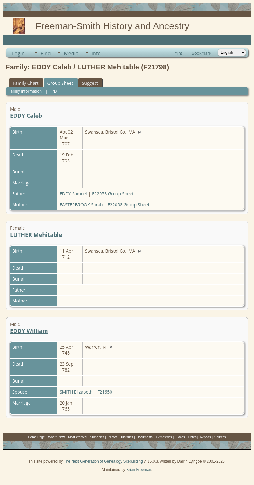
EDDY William (29, 331)
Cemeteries (164, 437)
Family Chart (26, 83)
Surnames (97, 437)
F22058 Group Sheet (113, 194)
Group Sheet (60, 83)
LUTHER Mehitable (36, 234)
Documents (145, 437)
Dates (192, 437)
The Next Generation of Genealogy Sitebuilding (103, 461)
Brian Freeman (138, 469)
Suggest (90, 83)
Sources (220, 437)
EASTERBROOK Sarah (81, 205)
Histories (127, 437)
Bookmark (201, 53)
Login (18, 53)
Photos (112, 437)
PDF (55, 91)
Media (71, 53)
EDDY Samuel (73, 194)
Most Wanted (77, 437)
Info (96, 53)
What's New (56, 437)
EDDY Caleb (26, 115)
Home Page (36, 437)
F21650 (104, 392)
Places (180, 437)
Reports (205, 437)
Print (177, 53)
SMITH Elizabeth (76, 392)
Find (46, 53)
